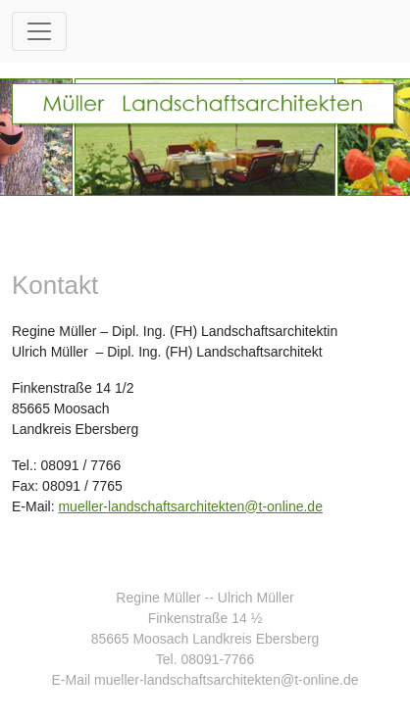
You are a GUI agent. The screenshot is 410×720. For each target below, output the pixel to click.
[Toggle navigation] (39, 31)
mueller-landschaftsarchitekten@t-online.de (190, 506)
